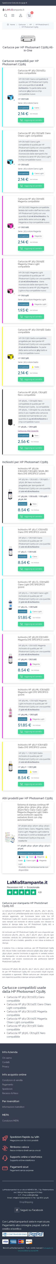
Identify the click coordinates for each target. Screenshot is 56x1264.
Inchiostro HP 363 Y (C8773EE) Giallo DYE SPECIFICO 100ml (32, 746)
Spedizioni (7, 1089)
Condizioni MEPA (10, 1121)
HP (30, 25)
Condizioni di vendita (12, 1080)
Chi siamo (7, 1058)
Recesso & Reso (10, 1093)
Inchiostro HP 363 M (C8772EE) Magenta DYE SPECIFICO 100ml (33, 638)
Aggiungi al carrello (31, 120)
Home (11, 25)
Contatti (6, 1062)
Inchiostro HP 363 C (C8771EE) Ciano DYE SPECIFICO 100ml (33, 530)
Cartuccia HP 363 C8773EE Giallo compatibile (34, 331)
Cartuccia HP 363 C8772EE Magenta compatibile (31, 200)
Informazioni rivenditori (13, 1107)
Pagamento (7, 1084)
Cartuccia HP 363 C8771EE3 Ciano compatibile (31, 71)
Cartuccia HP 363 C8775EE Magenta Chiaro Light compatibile (31, 264)
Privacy (5, 1066)
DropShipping (26, 1202)
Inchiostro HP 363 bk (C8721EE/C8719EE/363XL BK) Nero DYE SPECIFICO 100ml (33, 471)
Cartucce (22, 25)
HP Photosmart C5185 (30, 27)
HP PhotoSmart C (42, 25)
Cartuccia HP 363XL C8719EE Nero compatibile (32, 393)
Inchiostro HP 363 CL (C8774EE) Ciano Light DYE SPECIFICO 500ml (33, 584)
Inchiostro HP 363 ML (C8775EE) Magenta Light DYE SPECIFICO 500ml (33, 692)
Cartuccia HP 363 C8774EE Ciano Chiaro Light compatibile (34, 134)
